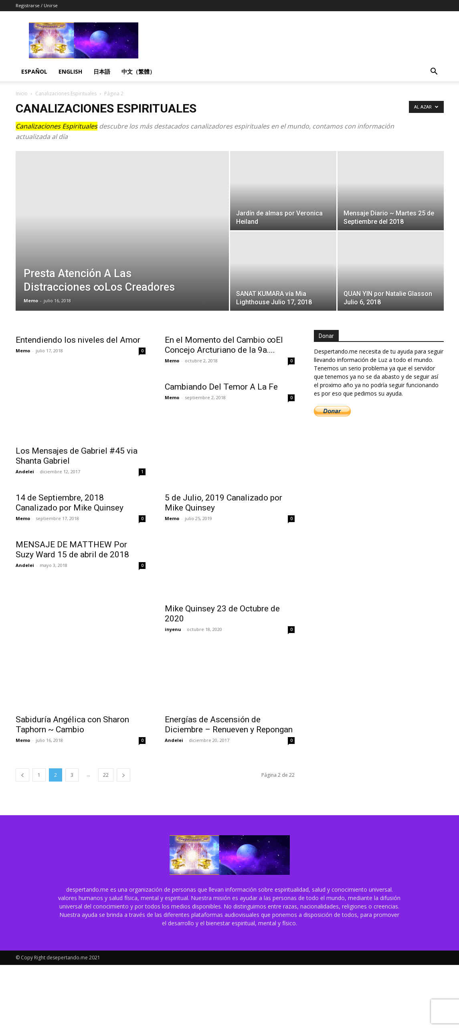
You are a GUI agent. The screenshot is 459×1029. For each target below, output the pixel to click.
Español (34, 71)
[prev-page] (22, 839)
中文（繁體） (138, 71)
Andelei (25, 471)
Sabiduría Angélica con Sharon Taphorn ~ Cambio (72, 788)
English (70, 71)
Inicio (22, 93)
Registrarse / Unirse (37, 5)
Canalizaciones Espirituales (66, 93)
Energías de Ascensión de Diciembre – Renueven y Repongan (229, 788)
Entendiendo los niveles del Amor (78, 340)
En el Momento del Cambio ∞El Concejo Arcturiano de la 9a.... (224, 345)
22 (106, 839)
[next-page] (123, 839)
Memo (31, 300)
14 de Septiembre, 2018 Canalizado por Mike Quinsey (69, 567)
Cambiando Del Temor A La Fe (221, 451)
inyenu (173, 676)
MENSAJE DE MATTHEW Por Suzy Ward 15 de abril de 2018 (72, 677)
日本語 (101, 71)
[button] (434, 72)
